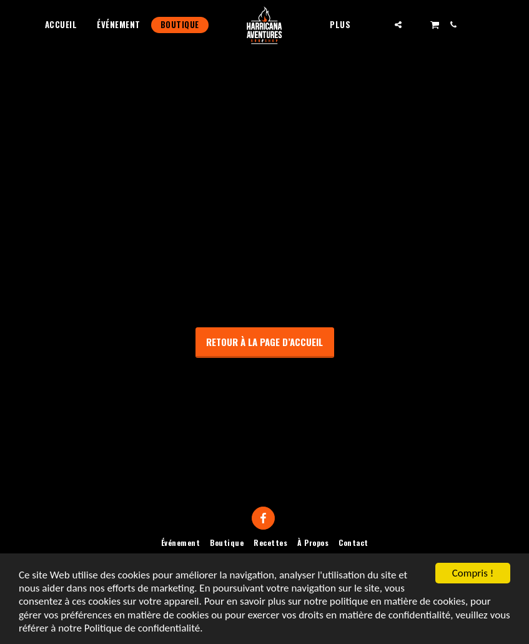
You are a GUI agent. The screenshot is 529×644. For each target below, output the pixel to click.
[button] (398, 25)
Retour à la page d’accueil (264, 342)
